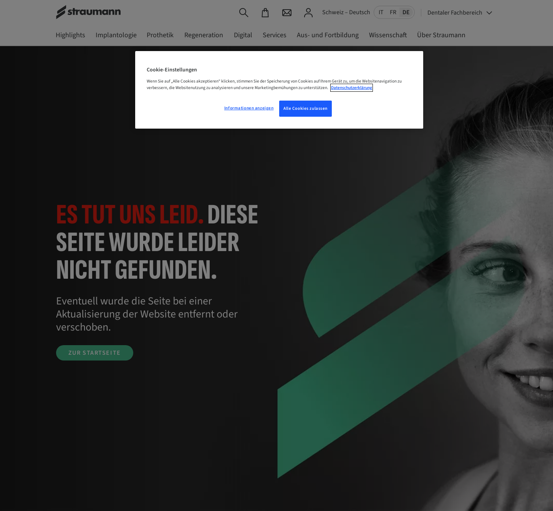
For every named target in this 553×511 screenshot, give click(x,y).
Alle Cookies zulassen (305, 108)
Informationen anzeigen (249, 108)
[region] (279, 90)
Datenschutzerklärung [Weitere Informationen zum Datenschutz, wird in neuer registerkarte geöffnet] (351, 87)
